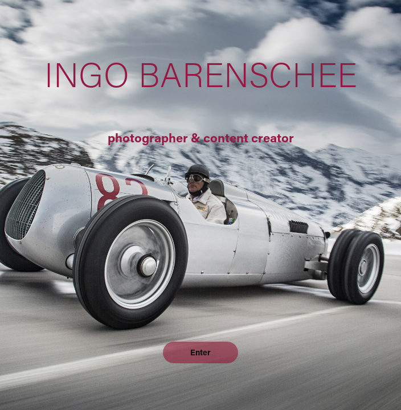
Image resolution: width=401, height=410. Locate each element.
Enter (200, 352)
